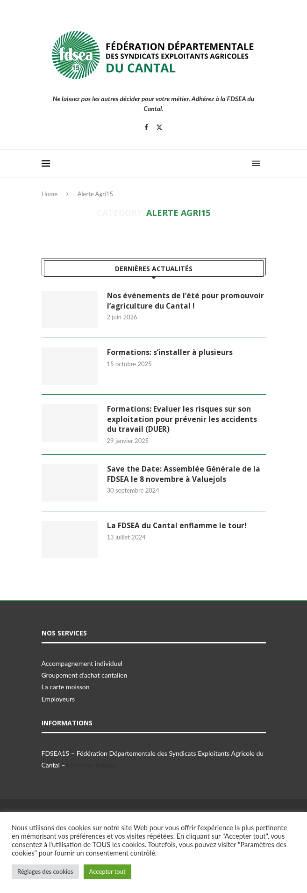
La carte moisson (66, 688)
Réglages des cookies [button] (45, 871)
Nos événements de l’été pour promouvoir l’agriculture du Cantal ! (186, 301)
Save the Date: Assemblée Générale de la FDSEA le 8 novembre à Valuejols (184, 475)
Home (50, 194)
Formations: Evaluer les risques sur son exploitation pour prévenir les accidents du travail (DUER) (182, 419)
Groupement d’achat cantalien (85, 676)
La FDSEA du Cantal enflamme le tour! (177, 527)
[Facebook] (146, 127)
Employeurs (58, 700)
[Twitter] (159, 127)
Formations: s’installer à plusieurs (170, 352)
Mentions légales (91, 766)
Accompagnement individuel (82, 664)
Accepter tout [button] (107, 871)
